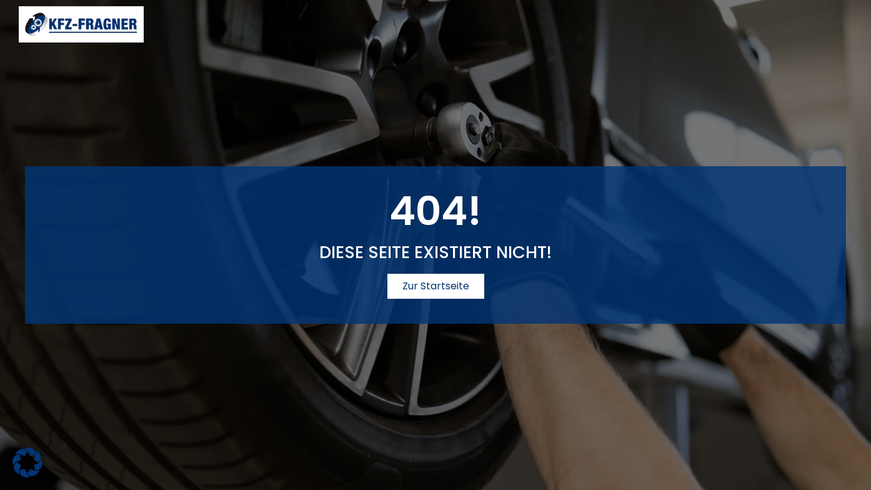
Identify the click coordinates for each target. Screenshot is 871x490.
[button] (27, 462)
